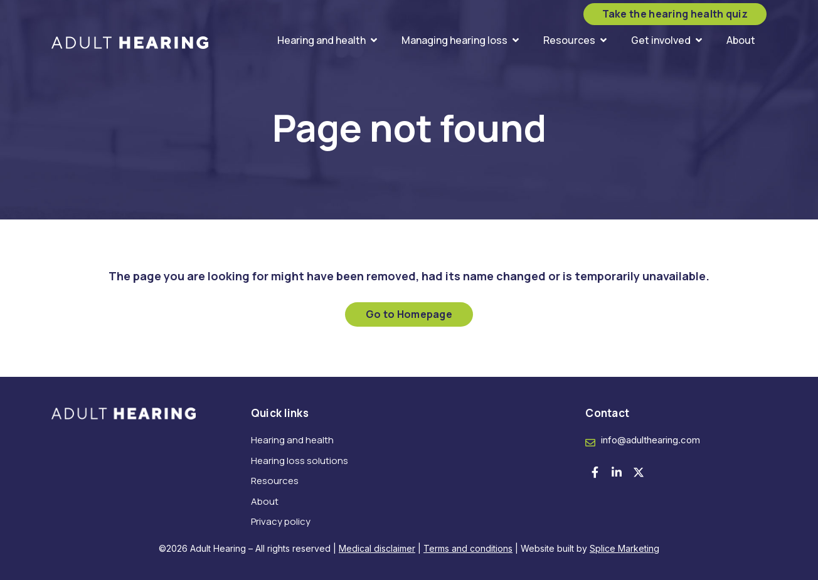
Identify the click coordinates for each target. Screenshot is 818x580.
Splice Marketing (624, 548)
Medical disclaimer (377, 548)
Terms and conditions (468, 548)
